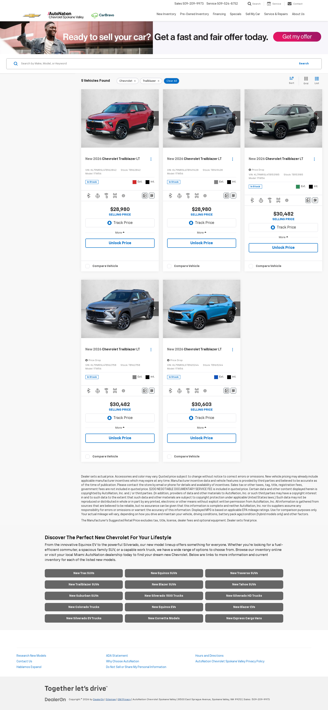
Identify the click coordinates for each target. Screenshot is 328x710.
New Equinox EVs (164, 607)
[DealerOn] (55, 699)
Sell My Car (253, 14)
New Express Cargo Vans (244, 618)
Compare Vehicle (105, 266)
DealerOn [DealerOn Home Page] (98, 699)
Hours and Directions (209, 655)
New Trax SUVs (83, 573)
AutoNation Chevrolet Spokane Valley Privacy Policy (229, 661)
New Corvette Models (164, 618)
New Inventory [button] (166, 14)
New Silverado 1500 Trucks (164, 595)
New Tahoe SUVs (244, 584)
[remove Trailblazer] (151, 81)
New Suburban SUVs (84, 595)
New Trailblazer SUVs (84, 584)
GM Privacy (124, 699)
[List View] (316, 81)
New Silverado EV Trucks (83, 618)
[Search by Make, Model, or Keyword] (158, 64)
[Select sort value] (293, 81)
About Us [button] (298, 14)
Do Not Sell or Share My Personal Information (136, 667)
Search (304, 63)
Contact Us (24, 661)
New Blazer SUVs (164, 584)
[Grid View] (305, 81)
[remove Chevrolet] (128, 81)
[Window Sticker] (152, 195)
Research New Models (31, 655)
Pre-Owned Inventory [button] (194, 14)
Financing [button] (219, 14)
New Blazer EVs (244, 607)
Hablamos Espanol (29, 667)
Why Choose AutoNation (122, 661)
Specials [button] (235, 14)
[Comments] (145, 195)
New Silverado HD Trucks (244, 595)
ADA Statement (117, 655)
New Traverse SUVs (244, 573)
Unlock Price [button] (120, 243)
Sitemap (111, 699)
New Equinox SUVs (164, 573)
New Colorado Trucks (83, 607)
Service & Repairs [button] (276, 14)
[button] (154, 118)
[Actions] (151, 159)
